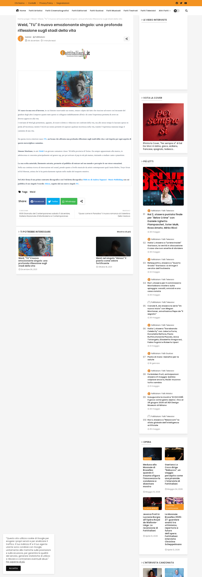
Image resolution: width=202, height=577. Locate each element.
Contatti (32, 3)
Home (21, 10)
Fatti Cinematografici (57, 10)
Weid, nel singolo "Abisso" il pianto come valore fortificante (111, 261)
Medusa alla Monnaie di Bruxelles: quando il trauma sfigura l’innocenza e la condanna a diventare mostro (151, 475)
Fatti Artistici (35, 10)
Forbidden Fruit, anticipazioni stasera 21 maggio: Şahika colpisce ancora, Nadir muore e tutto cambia (163, 378)
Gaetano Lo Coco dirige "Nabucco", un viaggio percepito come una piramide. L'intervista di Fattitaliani (174, 474)
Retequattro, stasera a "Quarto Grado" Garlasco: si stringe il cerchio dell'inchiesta (164, 266)
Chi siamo (20, 3)
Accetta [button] (13, 568)
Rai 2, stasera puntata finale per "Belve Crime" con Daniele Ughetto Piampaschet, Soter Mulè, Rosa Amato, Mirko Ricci (165, 221)
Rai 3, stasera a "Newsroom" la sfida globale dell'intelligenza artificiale (163, 423)
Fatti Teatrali (131, 10)
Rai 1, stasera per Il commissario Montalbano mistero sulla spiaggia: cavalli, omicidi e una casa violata (164, 287)
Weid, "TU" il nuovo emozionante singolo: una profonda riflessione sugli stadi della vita (32, 262)
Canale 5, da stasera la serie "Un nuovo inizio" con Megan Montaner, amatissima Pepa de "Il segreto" (165, 310)
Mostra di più (124, 231)
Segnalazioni (62, 3)
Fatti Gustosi (96, 10)
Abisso (47, 184)
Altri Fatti (164, 10)
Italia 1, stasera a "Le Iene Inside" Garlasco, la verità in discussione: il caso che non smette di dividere (165, 245)
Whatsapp (70, 201)
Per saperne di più (15, 561)
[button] (186, 11)
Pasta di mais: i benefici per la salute (163, 358)
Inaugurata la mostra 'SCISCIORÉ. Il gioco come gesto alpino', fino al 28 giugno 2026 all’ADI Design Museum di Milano (165, 401)
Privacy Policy (46, 3)
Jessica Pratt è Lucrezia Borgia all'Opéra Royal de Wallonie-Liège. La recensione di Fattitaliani (151, 522)
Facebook (39, 201)
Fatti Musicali (113, 10)
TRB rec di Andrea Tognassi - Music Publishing (103, 179)
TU (45, 139)
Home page (24, 18)
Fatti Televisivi (148, 10)
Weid (33, 18)
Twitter (55, 201)
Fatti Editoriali (79, 10)
